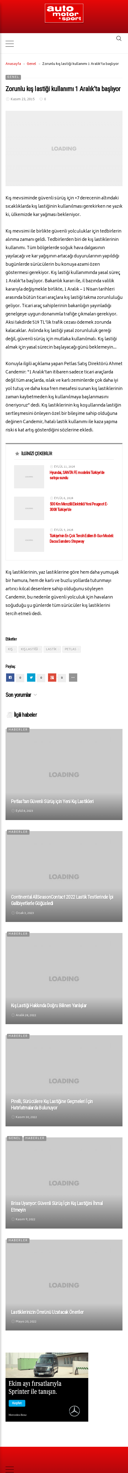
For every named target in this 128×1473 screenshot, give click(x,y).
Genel (31, 65)
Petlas (70, 650)
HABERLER (18, 730)
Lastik (51, 650)
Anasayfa (13, 65)
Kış (10, 650)
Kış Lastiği (29, 650)
